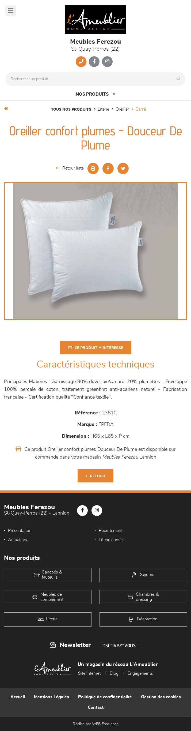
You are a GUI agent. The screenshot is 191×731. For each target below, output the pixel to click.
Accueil (17, 697)
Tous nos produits (71, 109)
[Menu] (10, 10)
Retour (95, 476)
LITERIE (103, 109)
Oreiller (122, 109)
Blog (114, 673)
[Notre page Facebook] (94, 61)
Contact (96, 707)
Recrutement (111, 530)
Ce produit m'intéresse (95, 348)
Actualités (17, 540)
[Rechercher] (180, 79)
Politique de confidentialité (105, 697)
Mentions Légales (51, 697)
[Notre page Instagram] (107, 61)
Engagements (140, 673)
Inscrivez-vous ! (120, 645)
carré (140, 109)
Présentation (20, 530)
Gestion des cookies (161, 697)
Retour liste (70, 168)
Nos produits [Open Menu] (95, 94)
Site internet (89, 673)
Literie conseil (112, 540)
